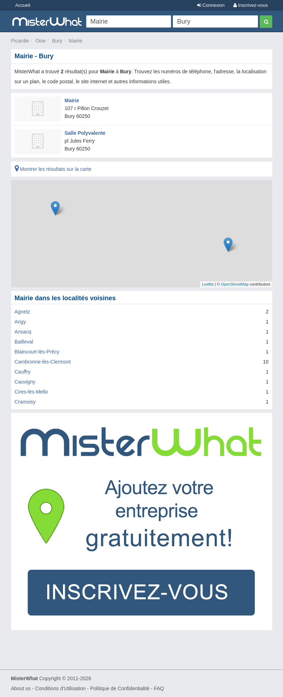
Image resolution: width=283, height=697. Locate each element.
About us (21, 688)
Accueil (22, 5)
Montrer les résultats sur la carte (53, 169)
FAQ (159, 688)
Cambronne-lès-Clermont (43, 362)
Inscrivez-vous (250, 5)
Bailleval (24, 342)
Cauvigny (25, 382)
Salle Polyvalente (85, 133)
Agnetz (22, 312)
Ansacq (23, 332)
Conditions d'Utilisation (60, 688)
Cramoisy (25, 402)
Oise (40, 41)
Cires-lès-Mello (31, 392)
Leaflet (208, 284)
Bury (57, 41)
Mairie (75, 41)
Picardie (20, 41)
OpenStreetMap (235, 284)
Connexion (211, 5)
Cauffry (23, 372)
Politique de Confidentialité (120, 688)
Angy (20, 322)
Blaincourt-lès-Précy (37, 352)
